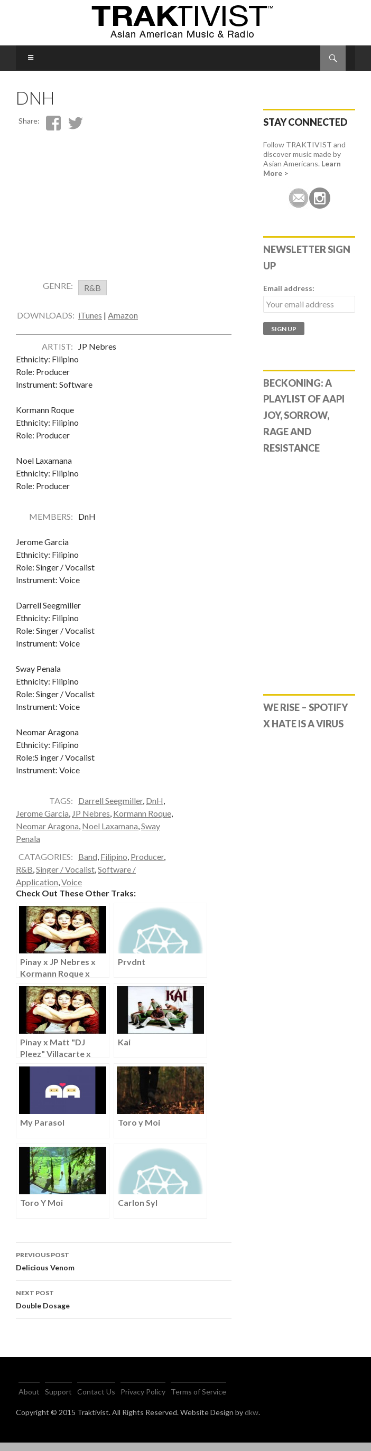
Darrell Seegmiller (110, 809)
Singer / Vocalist (65, 878)
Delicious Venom (123, 1268)
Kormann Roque (142, 822)
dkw (251, 1420)
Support (58, 1400)
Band (87, 865)
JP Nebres (91, 822)
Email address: (288, 288)
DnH (154, 809)
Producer (147, 865)
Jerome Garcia (42, 822)
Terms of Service (198, 1400)
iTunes (90, 324)
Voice (71, 890)
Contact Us (96, 1400)
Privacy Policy (142, 1400)
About (29, 1400)
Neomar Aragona (47, 834)
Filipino (113, 865)
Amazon (123, 324)
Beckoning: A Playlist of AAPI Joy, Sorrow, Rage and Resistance (304, 415)
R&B (24, 878)
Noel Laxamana (110, 834)
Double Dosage (123, 1306)
